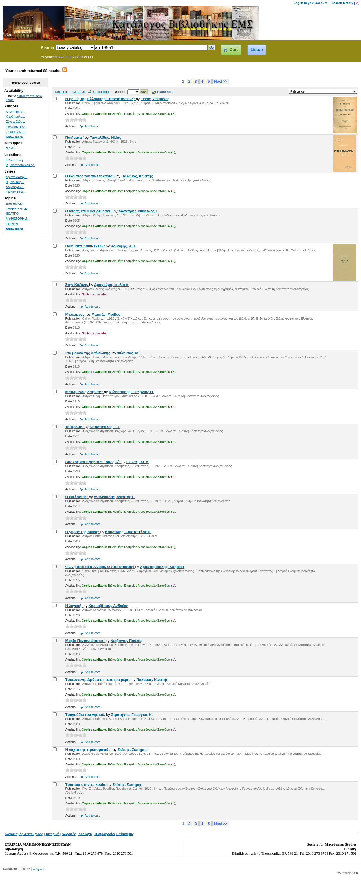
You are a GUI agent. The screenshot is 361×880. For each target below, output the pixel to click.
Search (47, 47)
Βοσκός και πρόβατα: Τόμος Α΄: (93, 462)
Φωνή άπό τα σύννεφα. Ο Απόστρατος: (100, 567)
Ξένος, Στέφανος (155, 99)
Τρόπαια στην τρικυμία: (86, 784)
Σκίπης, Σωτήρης (132, 749)
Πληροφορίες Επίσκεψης (114, 834)
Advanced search (55, 57)
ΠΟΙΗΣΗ (12, 223)
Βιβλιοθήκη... (15, 182)
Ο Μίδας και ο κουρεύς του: (89, 211)
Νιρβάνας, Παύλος (126, 641)
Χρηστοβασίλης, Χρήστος (162, 567)
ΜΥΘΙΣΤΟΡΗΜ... (17, 218)
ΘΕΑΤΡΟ (12, 213)
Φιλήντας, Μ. (128, 353)
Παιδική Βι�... (16, 191)
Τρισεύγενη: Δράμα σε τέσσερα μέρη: (98, 679)
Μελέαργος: (76, 314)
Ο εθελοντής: (77, 497)
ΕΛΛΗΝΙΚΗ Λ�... (18, 208)
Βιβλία (10, 148)
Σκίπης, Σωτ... (15, 131)
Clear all (78, 91)
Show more (14, 136)
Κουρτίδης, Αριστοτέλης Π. (128, 532)
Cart (234, 49)
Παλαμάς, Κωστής (137, 176)
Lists (255, 49)
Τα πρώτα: (75, 427)
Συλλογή (85, 834)
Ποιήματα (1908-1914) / (85, 246)
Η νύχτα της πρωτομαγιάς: (89, 749)
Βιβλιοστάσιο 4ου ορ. (20, 165)
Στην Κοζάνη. (77, 285)
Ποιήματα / (75, 137)
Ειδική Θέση (14, 160)
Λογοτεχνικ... (15, 187)
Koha (355, 872)
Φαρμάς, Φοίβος (106, 314)
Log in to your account (310, 3)
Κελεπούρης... (15, 111)
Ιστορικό (53, 834)
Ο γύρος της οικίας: (82, 532)
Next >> (220, 81)
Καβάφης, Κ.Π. (123, 246)
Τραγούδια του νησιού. (85, 714)
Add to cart (92, 126)
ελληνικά (38, 868)
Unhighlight (101, 91)
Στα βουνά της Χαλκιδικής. (88, 353)
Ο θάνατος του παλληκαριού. (90, 176)
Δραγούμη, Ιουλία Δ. (111, 285)
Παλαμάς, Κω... (16, 126)
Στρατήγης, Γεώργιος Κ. (132, 714)
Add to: (121, 91)
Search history (342, 3)
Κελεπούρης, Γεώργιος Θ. (131, 392)
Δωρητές (69, 834)
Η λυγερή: (74, 606)
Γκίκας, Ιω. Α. (137, 462)
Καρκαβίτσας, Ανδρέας (108, 606)
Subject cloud (82, 57)
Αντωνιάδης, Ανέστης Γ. (114, 497)
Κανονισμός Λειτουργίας (24, 834)
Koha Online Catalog (19, 48)
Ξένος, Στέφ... (15, 121)
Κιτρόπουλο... (15, 116)
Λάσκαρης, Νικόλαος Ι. (138, 211)
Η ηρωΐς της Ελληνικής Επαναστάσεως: (100, 99)
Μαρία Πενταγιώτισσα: (85, 641)
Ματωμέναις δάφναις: (84, 392)
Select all (61, 91)
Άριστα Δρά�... (16, 177)
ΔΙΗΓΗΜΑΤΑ (14, 203)
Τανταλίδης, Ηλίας (105, 137)
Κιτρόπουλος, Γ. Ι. (104, 427)
